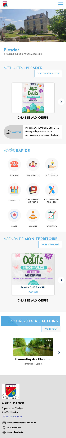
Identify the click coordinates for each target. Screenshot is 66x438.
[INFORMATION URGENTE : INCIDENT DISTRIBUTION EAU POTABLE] (43, 131)
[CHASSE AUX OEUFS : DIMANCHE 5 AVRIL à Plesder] (33, 292)
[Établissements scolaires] (51, 201)
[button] (61, 101)
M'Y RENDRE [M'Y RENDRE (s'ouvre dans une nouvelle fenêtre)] (14, 427)
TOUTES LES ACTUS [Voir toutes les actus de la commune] (48, 73)
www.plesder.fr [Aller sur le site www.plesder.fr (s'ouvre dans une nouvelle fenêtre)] (15, 432)
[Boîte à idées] (51, 175)
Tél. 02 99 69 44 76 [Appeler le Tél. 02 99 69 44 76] (12, 416)
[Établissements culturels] (33, 201)
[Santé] (14, 226)
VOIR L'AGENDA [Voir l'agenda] (50, 244)
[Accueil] (4, 4)
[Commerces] (14, 200)
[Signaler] (33, 226)
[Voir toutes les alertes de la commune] (13, 132)
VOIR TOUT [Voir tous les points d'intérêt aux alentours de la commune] (51, 329)
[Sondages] (51, 226)
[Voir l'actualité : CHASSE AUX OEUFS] (33, 98)
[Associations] (33, 175)
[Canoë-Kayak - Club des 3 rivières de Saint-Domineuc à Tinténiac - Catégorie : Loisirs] (33, 359)
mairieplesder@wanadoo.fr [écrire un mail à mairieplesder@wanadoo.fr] (21, 422)
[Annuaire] (14, 175)
